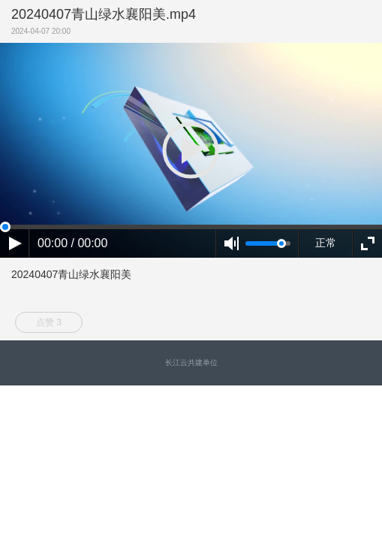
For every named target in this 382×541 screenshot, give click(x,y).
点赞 (49, 322)
